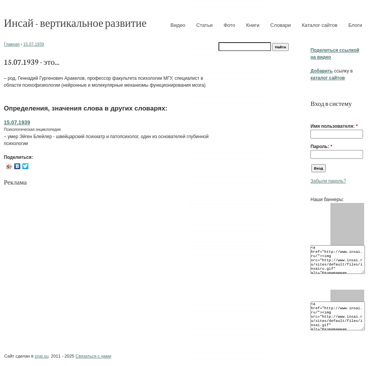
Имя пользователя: (334, 126)
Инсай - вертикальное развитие (75, 22)
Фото (229, 25)
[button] (313, 114)
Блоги (355, 25)
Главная (12, 44)
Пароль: (321, 146)
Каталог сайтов (319, 25)
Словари (280, 25)
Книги (253, 25)
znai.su (41, 356)
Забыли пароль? (328, 181)
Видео (178, 25)
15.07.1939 (33, 44)
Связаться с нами (93, 356)
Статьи (204, 25)
